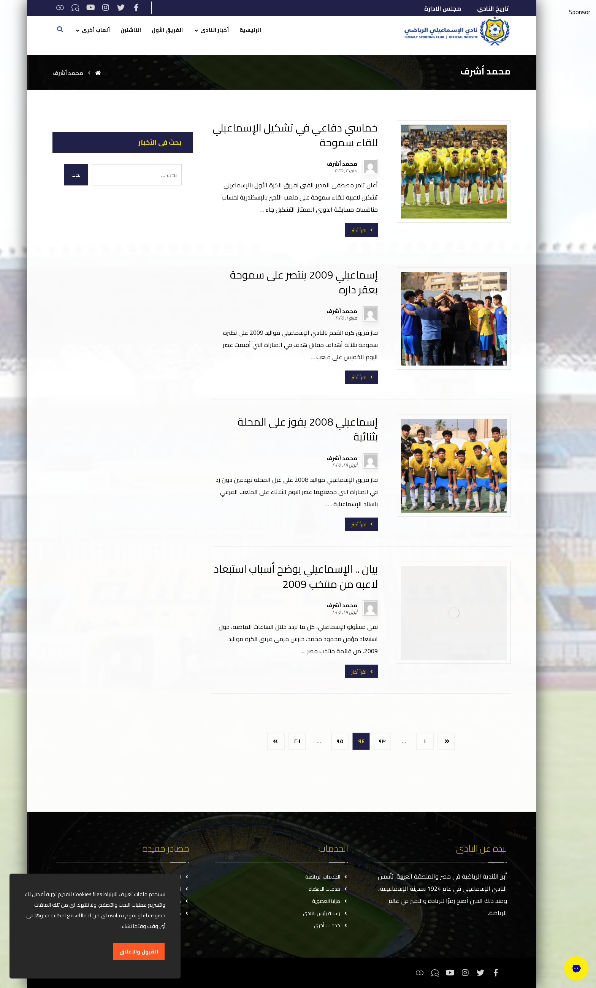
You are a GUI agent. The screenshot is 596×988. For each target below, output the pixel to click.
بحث (76, 175)
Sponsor (579, 11)
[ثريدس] (60, 7)
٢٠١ (297, 741)
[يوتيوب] (90, 7)
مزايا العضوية (330, 901)
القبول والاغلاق (138, 951)
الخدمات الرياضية (326, 876)
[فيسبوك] (136, 7)
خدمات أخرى (331, 925)
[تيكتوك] (75, 7)
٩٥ (340, 741)
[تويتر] (120, 7)
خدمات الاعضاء (328, 888)
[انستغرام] (105, 7)
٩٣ (383, 741)
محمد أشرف (342, 164)
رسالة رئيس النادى (325, 913)
